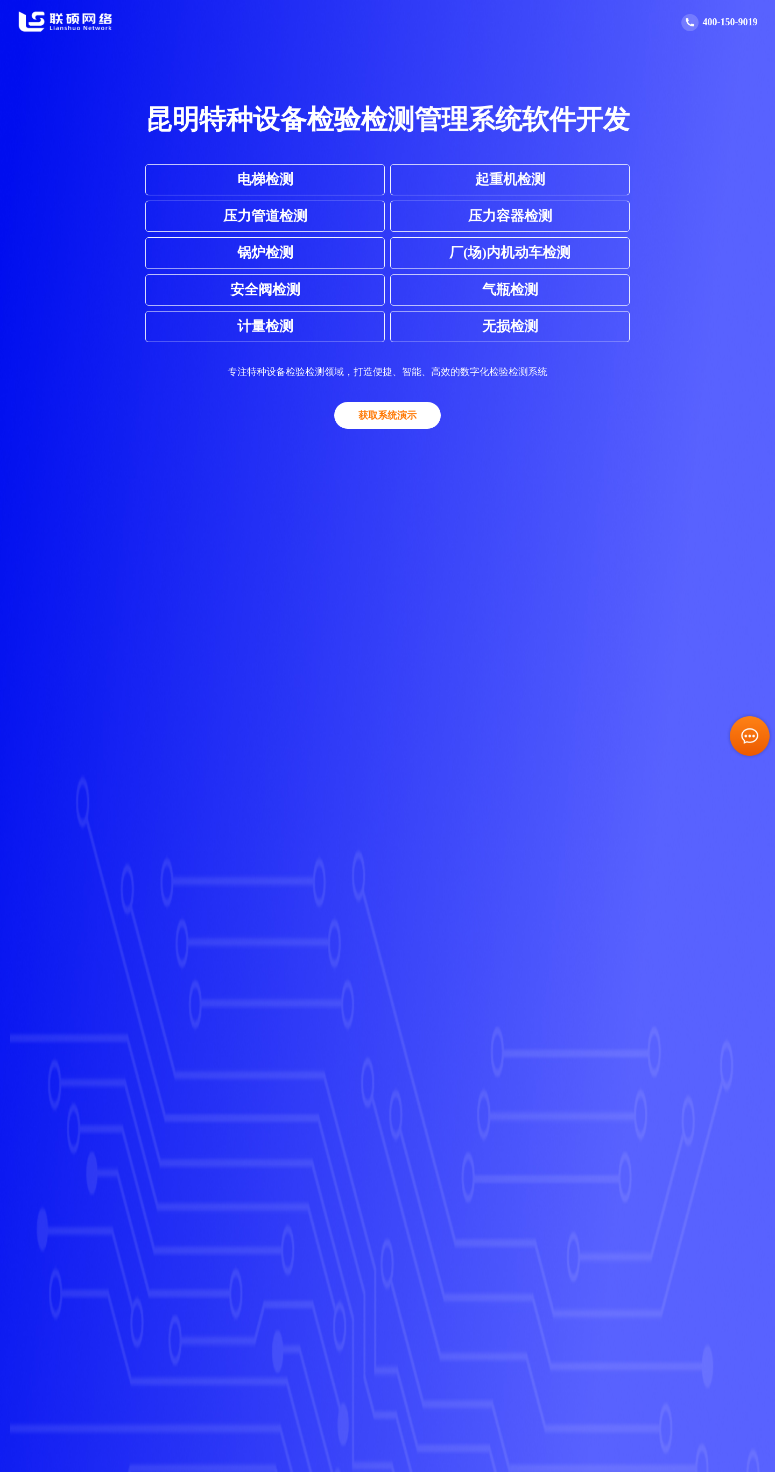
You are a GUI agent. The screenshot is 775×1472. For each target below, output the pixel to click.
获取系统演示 (387, 415)
